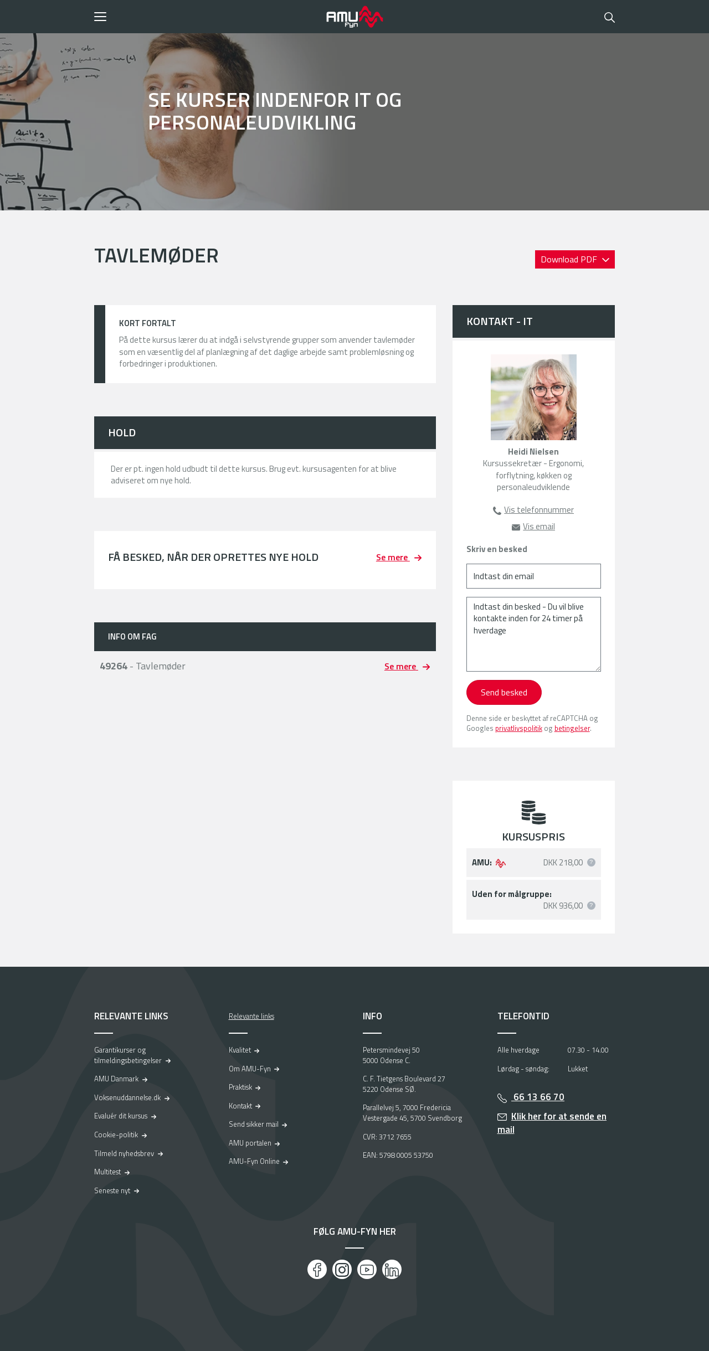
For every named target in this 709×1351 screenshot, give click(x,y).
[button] (206, 16)
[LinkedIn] (392, 1269)
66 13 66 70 (537, 1097)
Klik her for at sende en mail (552, 1123)
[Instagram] (342, 1269)
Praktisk (240, 1086)
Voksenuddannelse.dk (127, 1097)
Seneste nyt (112, 1190)
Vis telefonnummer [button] (539, 509)
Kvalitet (240, 1049)
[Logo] (354, 17)
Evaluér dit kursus (120, 1115)
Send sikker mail (254, 1124)
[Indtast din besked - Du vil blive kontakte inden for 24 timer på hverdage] (533, 634)
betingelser (572, 728)
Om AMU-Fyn (250, 1068)
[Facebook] (317, 1269)
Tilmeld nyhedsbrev (124, 1153)
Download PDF (570, 259)
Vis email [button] (539, 526)
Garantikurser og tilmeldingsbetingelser (128, 1055)
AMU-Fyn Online (254, 1161)
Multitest (107, 1171)
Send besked (504, 692)
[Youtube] (367, 1269)
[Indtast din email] (533, 576)
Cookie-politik (116, 1134)
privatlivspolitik (518, 728)
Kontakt (240, 1105)
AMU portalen (250, 1142)
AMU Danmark (116, 1078)
